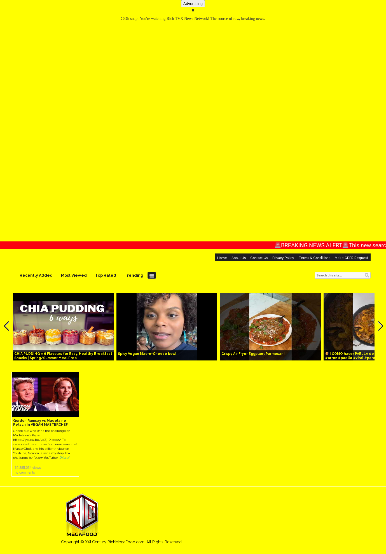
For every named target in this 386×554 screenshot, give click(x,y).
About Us (238, 258)
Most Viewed (74, 275)
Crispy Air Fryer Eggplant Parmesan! (253, 354)
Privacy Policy (283, 258)
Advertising (193, 3)
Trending (134, 275)
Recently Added (36, 275)
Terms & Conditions (314, 258)
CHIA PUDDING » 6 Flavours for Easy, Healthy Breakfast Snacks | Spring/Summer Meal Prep (63, 356)
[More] (64, 458)
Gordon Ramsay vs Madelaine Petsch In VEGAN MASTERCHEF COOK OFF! (40, 424)
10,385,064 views (28, 468)
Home (222, 258)
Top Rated (105, 275)
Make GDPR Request (351, 258)
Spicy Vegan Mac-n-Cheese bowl (147, 354)
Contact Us (259, 258)
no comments (25, 472)
